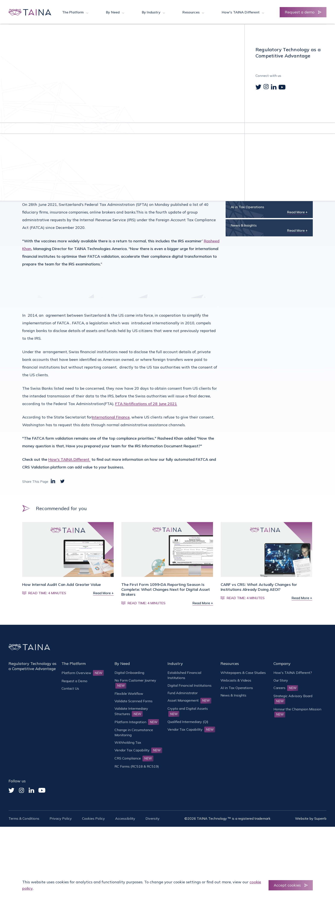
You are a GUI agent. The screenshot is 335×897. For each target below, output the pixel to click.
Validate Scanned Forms (134, 701)
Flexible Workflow (129, 693)
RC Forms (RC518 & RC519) (137, 766)
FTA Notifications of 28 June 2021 (146, 403)
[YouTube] (41, 790)
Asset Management (189, 700)
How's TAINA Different (69, 459)
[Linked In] (31, 790)
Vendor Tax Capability (138, 750)
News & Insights (49, 46)
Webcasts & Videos (235, 680)
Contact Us (70, 688)
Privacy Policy (61, 818)
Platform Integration (137, 722)
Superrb (320, 818)
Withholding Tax (128, 742)
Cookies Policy (93, 818)
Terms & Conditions (24, 818)
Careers (285, 688)
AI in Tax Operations (236, 688)
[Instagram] (21, 790)
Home (27, 46)
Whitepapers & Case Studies (243, 672)
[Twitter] (11, 790)
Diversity (152, 818)
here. (55, 191)
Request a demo (299, 12)
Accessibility (125, 818)
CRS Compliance (134, 758)
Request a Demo (74, 681)
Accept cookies (287, 885)
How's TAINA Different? (292, 672)
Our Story (280, 680)
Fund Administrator (183, 693)
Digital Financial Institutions (190, 685)
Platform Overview (83, 673)
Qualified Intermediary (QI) (188, 722)
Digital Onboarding (129, 672)
